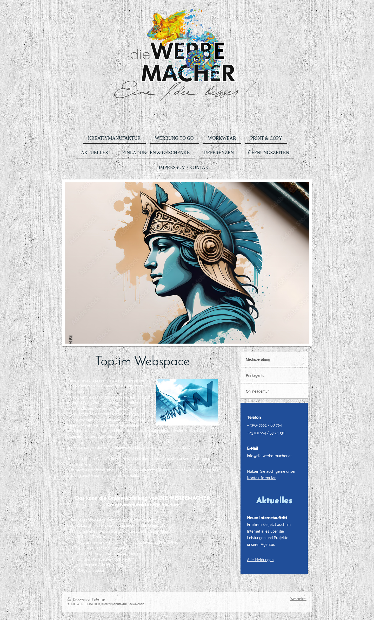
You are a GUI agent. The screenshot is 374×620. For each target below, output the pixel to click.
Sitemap (99, 599)
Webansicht (298, 599)
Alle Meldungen (260, 559)
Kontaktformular (261, 478)
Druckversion (80, 599)
